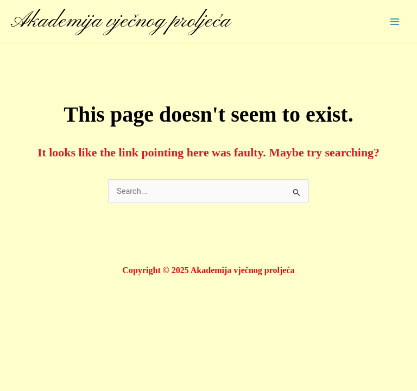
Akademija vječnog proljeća (120, 21)
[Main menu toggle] (394, 21)
